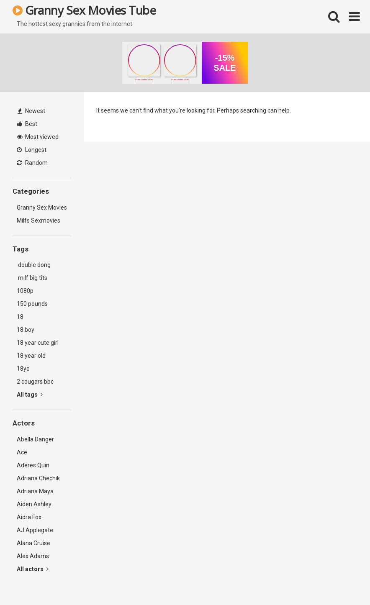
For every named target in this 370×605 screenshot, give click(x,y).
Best (27, 123)
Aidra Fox (29, 517)
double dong (34, 264)
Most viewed (38, 136)
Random (32, 162)
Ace (22, 452)
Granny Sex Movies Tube (84, 10)
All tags (30, 394)
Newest (31, 111)
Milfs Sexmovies (38, 220)
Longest (31, 149)
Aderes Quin (33, 465)
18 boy (25, 329)
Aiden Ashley (34, 504)
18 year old (31, 355)
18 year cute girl (38, 342)
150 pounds (32, 303)
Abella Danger (35, 439)
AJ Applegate (35, 530)
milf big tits (32, 277)
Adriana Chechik (38, 478)
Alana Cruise (33, 543)
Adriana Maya (35, 491)
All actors (33, 569)
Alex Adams (33, 556)
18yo (23, 368)
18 (20, 316)
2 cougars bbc (35, 381)
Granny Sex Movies (42, 207)
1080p (25, 290)
